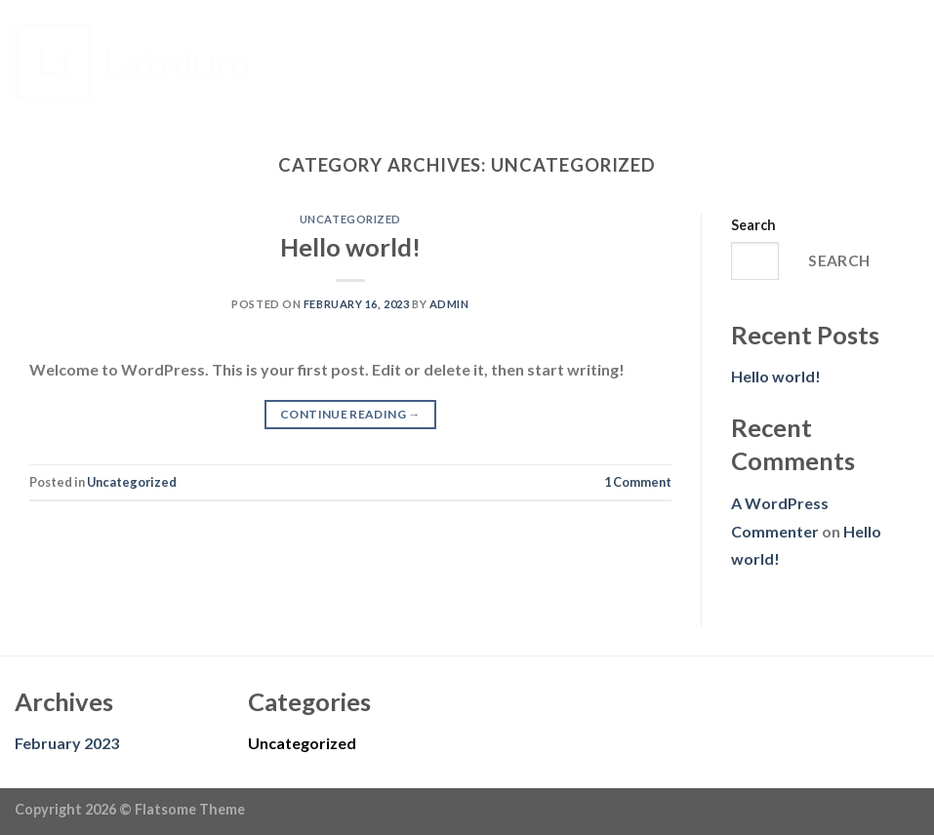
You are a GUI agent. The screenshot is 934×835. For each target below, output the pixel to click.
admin (449, 304)
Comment (637, 482)
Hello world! (350, 246)
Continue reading (350, 414)
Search (753, 225)
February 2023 (67, 743)
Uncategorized (350, 219)
